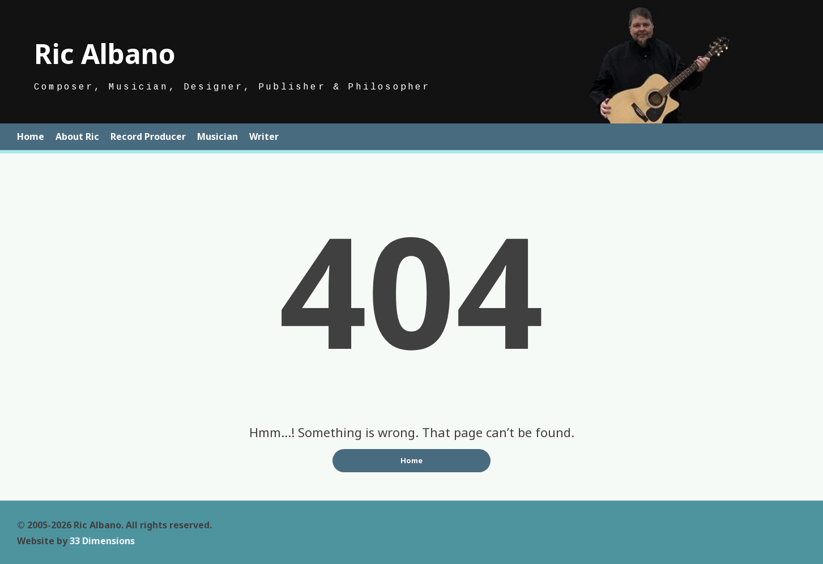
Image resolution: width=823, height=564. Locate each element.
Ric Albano (105, 53)
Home (30, 136)
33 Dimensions (102, 541)
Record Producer (148, 136)
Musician (217, 136)
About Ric (77, 136)
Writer (264, 136)
